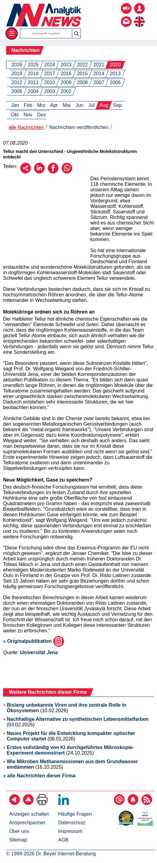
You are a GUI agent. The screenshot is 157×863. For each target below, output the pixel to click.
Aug (103, 105)
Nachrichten (25, 50)
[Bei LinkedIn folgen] (63, 803)
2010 (49, 82)
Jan (15, 105)
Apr (54, 105)
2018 (33, 73)
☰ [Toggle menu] (12, 33)
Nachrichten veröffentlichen (79, 127)
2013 (115, 73)
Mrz (41, 105)
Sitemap (18, 839)
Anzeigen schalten (29, 814)
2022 (82, 64)
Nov (28, 114)
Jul (91, 105)
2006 (115, 82)
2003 (49, 91)
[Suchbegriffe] (46, 33)
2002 (66, 91)
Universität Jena (39, 652)
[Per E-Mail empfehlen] (25, 171)
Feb (28, 105)
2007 (98, 82)
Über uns (19, 831)
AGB (63, 839)
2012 (16, 82)
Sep (117, 105)
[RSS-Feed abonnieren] (146, 803)
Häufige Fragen (75, 814)
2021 (98, 64)
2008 (82, 82)
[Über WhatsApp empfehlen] (67, 171)
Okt (15, 114)
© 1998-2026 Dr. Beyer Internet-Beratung (51, 853)
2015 (82, 73)
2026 (16, 64)
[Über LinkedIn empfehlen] (39, 171)
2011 (33, 82)
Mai (67, 105)
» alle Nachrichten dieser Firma (39, 775)
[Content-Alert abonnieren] (133, 803)
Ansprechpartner (27, 822)
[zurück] (14, 803)
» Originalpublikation (33, 641)
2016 (66, 73)
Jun (80, 105)
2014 (98, 73)
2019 (16, 73)
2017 (49, 73)
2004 (33, 91)
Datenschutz (71, 822)
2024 (49, 64)
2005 (16, 91)
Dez (41, 114)
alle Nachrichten (26, 127)
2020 (115, 64)
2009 (66, 82)
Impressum (70, 831)
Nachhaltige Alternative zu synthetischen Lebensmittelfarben (78, 719)
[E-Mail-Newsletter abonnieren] (119, 803)
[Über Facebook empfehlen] (53, 171)
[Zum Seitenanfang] (28, 803)
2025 (33, 64)
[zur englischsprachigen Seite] (139, 17)
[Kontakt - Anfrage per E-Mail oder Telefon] (126, 17)
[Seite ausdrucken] (42, 803)
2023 (66, 64)
